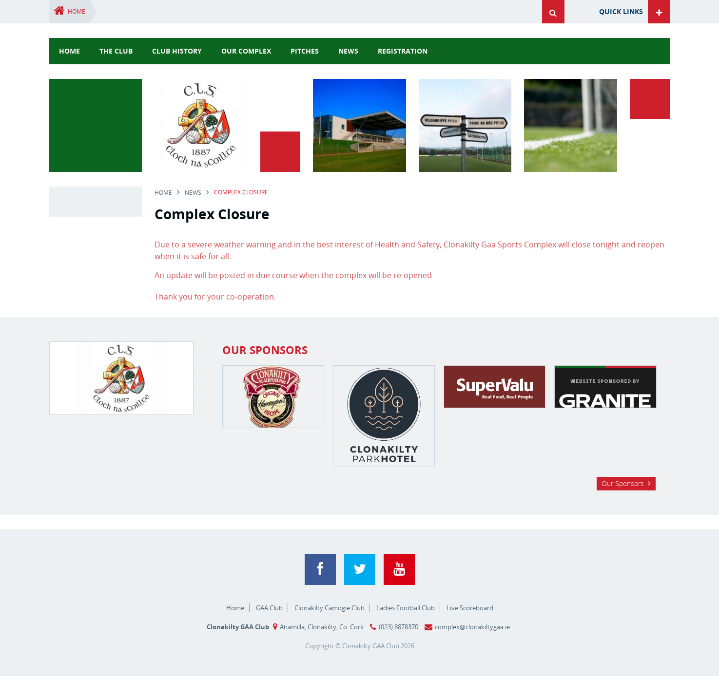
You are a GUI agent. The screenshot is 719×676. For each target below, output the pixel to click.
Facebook (320, 569)
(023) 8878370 (398, 626)
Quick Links (621, 11)
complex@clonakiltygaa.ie (472, 626)
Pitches (305, 51)
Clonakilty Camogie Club (329, 607)
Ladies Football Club (405, 607)
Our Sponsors (623, 483)
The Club (116, 51)
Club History (177, 51)
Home (76, 11)
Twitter (359, 569)
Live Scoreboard (470, 607)
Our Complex (246, 51)
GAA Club (269, 607)
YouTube (399, 569)
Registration (403, 51)
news (348, 51)
